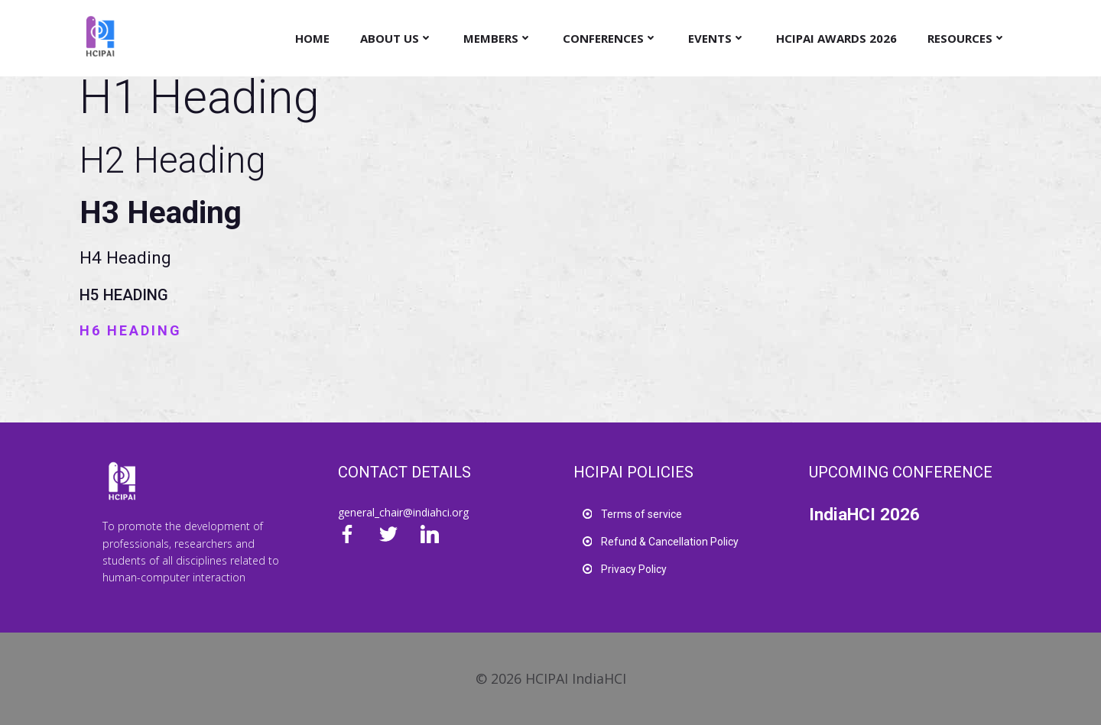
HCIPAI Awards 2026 (836, 38)
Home (312, 38)
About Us (396, 38)
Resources (966, 38)
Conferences (610, 38)
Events (716, 38)
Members (497, 38)
